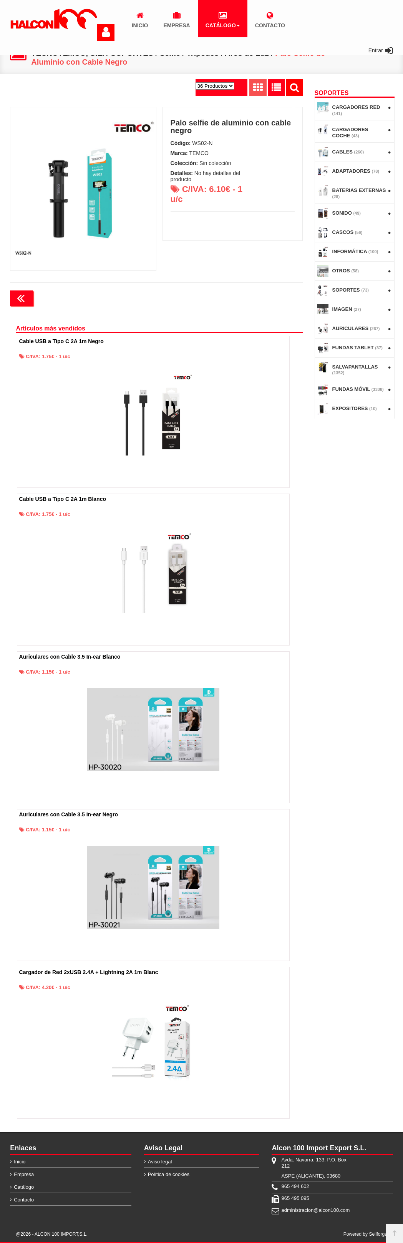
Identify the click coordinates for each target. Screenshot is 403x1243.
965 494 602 (295, 1186)
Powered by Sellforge (365, 1234)
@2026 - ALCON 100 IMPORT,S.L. (52, 1234)
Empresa (24, 1174)
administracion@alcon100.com (315, 1210)
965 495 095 (295, 1198)
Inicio (19, 1162)
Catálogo (24, 1187)
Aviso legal (160, 1162)
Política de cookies (168, 1174)
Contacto (24, 1200)
